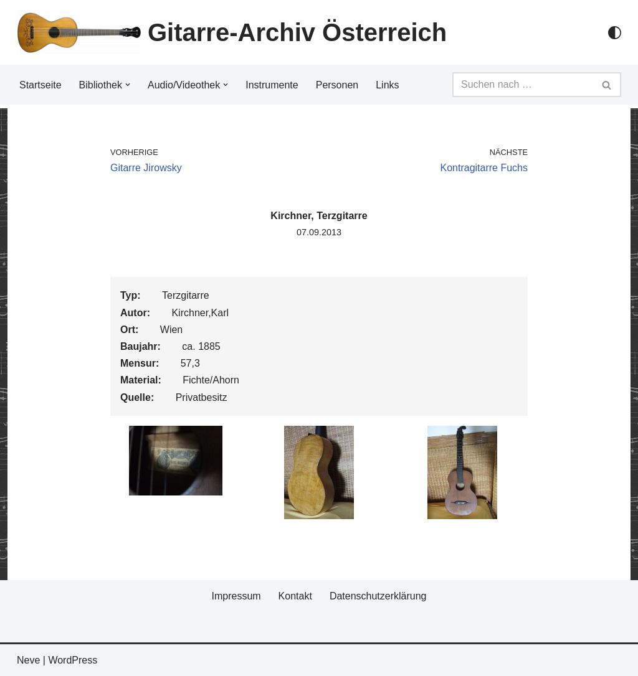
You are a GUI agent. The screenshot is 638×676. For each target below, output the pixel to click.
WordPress (72, 660)
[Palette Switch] (614, 32)
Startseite (40, 85)
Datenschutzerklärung (378, 596)
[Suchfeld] (522, 84)
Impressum (235, 596)
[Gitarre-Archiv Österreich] (232, 32)
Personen (337, 85)
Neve (28, 660)
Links (387, 85)
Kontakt (295, 596)
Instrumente (271, 85)
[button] (127, 84)
